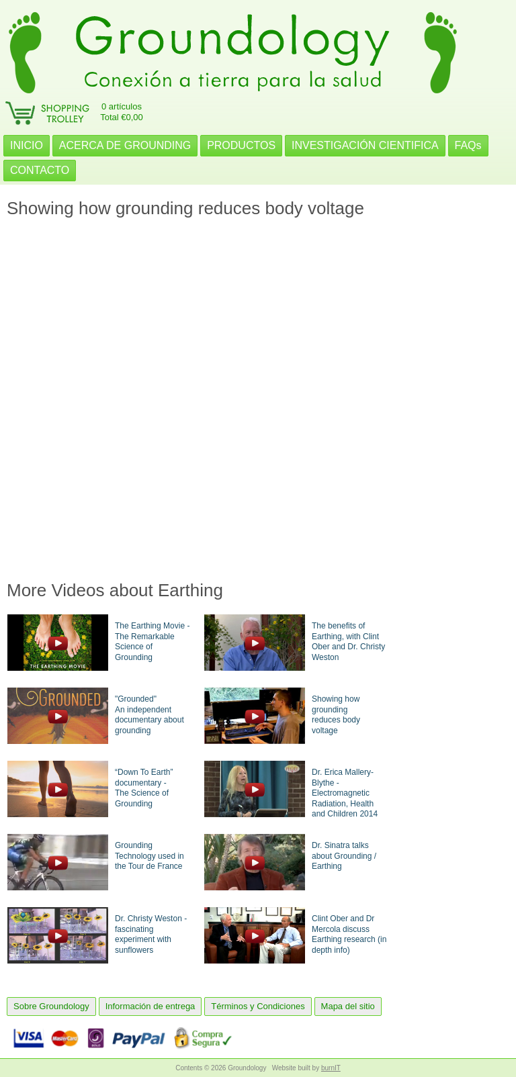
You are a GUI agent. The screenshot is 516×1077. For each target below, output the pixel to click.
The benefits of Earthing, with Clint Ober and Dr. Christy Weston (348, 641)
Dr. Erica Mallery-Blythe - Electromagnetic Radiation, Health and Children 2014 (345, 792)
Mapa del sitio (348, 1006)
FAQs (468, 145)
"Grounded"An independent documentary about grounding (149, 714)
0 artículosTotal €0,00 (121, 111)
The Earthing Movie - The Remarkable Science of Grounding (152, 641)
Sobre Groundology (51, 1006)
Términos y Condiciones (257, 1006)
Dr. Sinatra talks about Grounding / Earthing (344, 856)
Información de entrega (150, 1006)
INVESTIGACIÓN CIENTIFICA (365, 145)
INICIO (26, 145)
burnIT (331, 1068)
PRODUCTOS (241, 145)
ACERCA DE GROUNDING (125, 145)
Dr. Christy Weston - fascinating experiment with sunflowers (151, 934)
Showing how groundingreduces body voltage (336, 714)
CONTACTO (39, 170)
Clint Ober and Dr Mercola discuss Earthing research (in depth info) (349, 934)
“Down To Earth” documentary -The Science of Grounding (144, 787)
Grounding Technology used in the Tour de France (149, 856)
